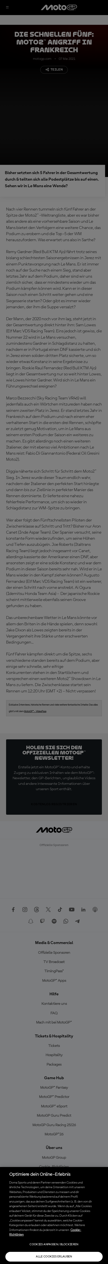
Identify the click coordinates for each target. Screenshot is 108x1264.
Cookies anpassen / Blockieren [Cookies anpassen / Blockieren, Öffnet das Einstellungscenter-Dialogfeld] (53, 1244)
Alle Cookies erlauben (54, 1256)
